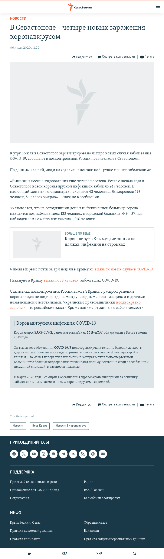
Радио (88, 482)
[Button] (82, 57)
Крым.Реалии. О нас (25, 522)
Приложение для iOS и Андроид (34, 490)
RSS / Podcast (94, 490)
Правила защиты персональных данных (114, 539)
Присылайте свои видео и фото (33, 482)
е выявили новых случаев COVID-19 (122, 269)
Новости (18, 19)
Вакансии (91, 531)
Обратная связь (95, 522)
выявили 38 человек (60, 281)
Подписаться (19, 498)
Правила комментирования (31, 531)
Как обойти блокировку (102, 498)
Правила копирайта (25, 539)
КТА (64, 553)
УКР (99, 553)
